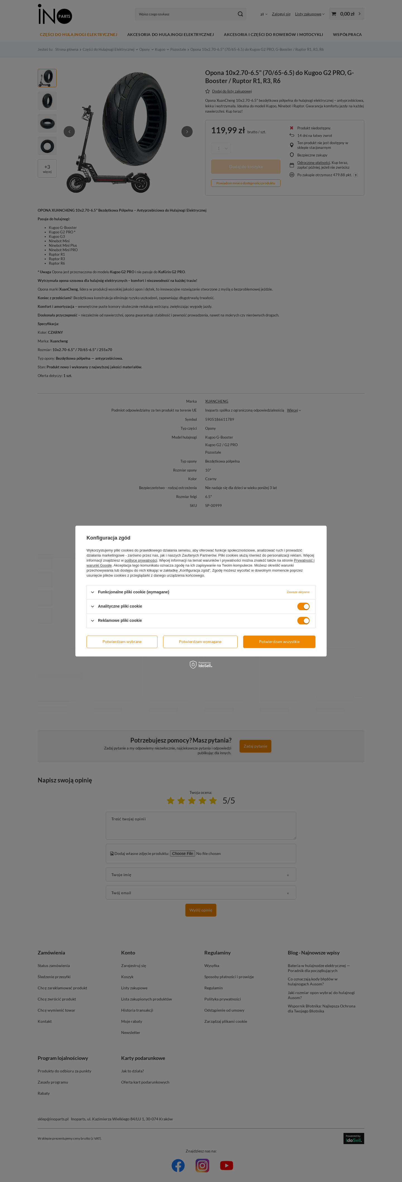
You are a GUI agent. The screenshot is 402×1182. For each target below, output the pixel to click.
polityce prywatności (141, 560)
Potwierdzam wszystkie (279, 641)
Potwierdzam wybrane (122, 641)
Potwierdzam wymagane (200, 641)
